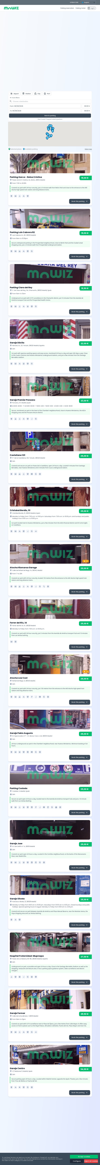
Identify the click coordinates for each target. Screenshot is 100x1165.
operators (74, 2)
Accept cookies (84, 1157)
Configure (77, 1161)
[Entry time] (86, 106)
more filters (14, 98)
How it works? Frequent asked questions (50, 119)
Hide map (88, 149)
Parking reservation (67, 8)
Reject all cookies (91, 1161)
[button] (48, 129)
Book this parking (80, 201)
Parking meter (81, 8)
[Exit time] (86, 111)
